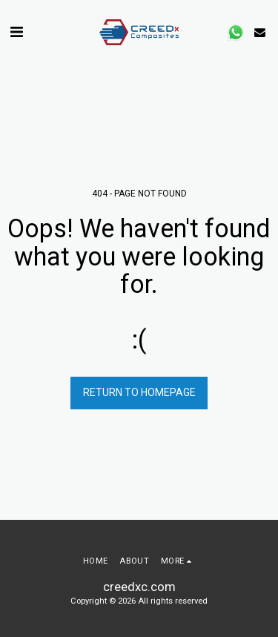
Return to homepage (139, 392)
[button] (16, 32)
